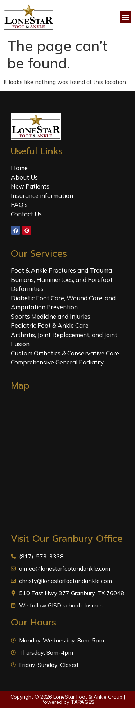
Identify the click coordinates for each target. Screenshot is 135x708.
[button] (125, 17)
